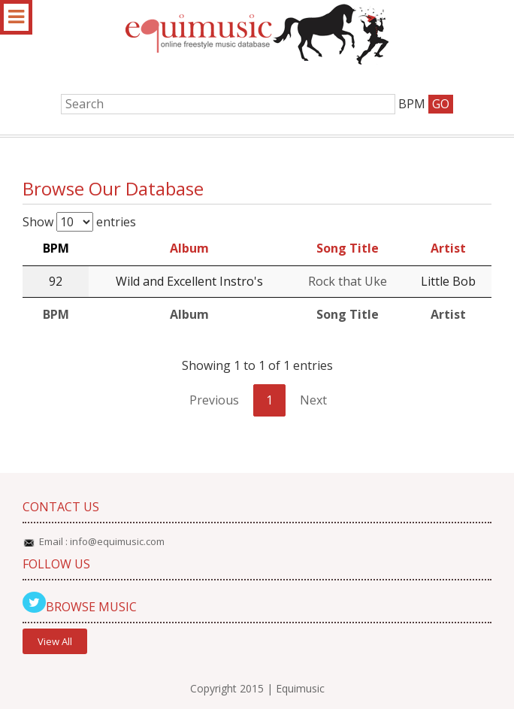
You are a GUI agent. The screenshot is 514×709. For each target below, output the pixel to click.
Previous (214, 400)
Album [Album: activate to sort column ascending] (189, 248)
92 (55, 281)
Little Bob (448, 281)
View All (55, 641)
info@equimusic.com (117, 541)
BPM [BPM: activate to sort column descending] (56, 248)
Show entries (79, 222)
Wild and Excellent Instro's (189, 281)
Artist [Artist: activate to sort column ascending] (448, 248)
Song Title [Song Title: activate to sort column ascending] (347, 248)
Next (313, 400)
